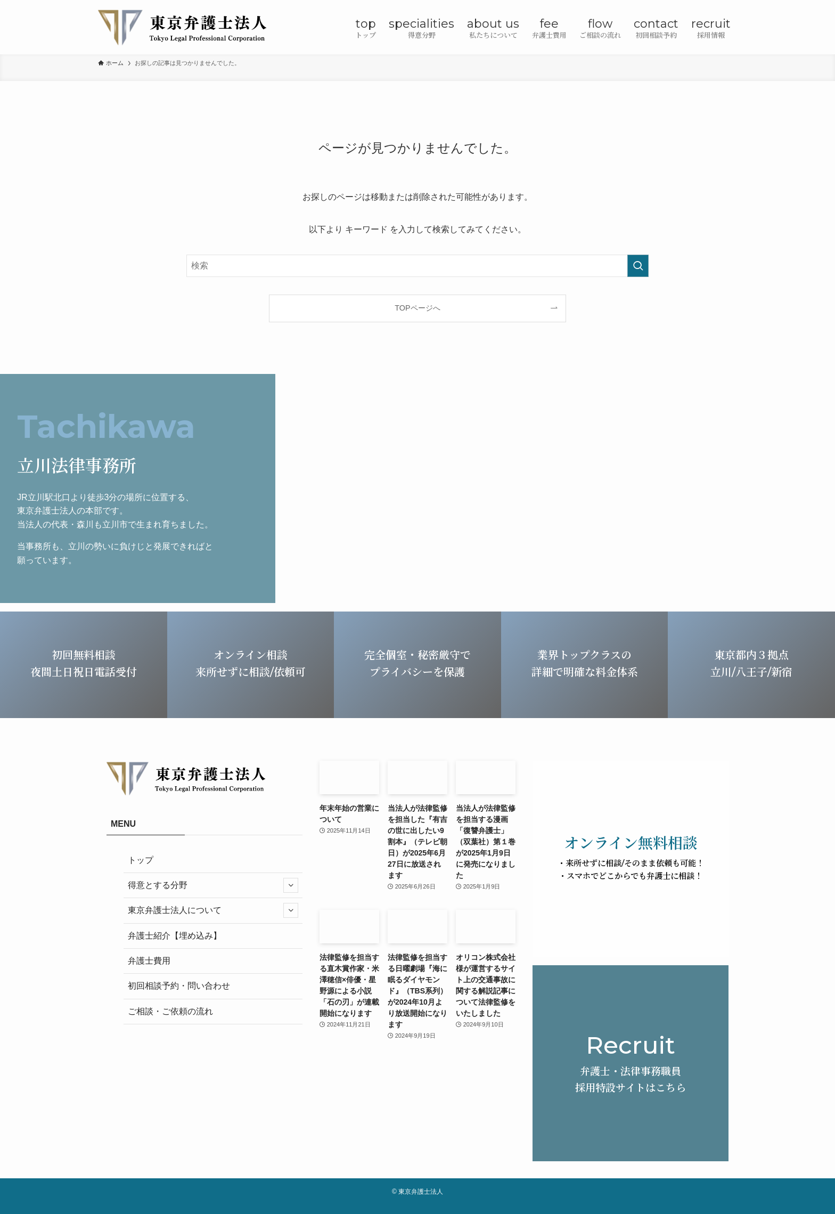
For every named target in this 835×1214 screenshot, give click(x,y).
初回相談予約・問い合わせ (179, 985)
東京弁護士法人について (213, 910)
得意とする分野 (213, 885)
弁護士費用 (149, 960)
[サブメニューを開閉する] (290, 885)
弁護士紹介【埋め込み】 (175, 935)
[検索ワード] (417, 266)
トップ (140, 860)
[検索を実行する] (638, 266)
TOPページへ (417, 308)
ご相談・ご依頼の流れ (170, 1011)
